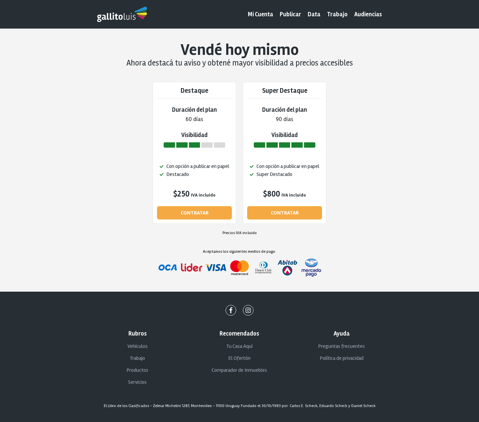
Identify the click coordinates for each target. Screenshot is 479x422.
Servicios (137, 382)
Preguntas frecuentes (341, 346)
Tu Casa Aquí (239, 346)
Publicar (290, 14)
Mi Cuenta (260, 14)
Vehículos (137, 346)
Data (314, 14)
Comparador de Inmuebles (239, 370)
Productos (137, 370)
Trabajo (337, 14)
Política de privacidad (342, 358)
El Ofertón (239, 358)
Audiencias (368, 14)
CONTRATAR (195, 213)
